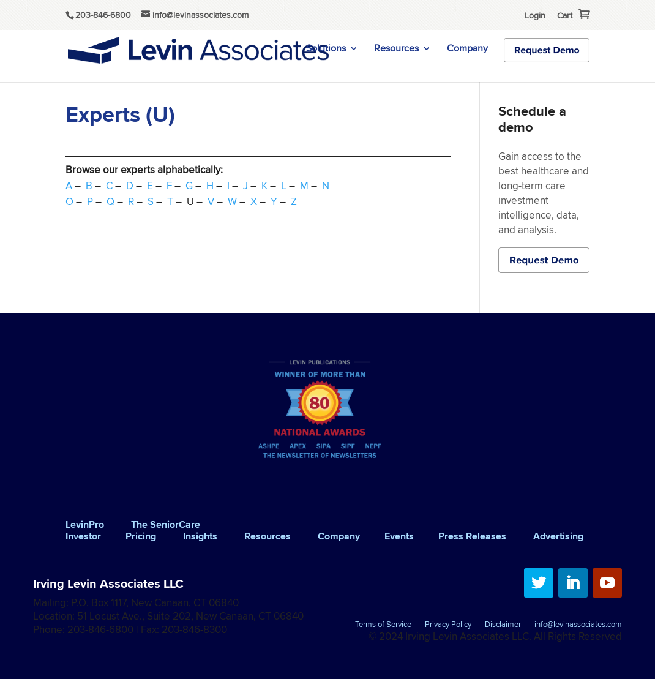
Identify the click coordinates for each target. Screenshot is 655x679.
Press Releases (472, 536)
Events (399, 536)
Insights (200, 536)
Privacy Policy (448, 625)
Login (535, 15)
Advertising (558, 536)
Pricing (140, 536)
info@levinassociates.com (578, 625)
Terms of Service (383, 625)
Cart (564, 15)
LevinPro (85, 524)
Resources (396, 49)
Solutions (326, 49)
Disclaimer (503, 625)
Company (467, 49)
